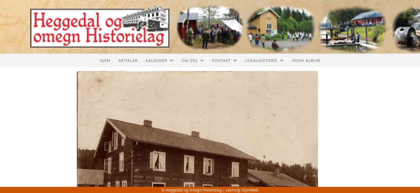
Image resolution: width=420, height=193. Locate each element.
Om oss (192, 60)
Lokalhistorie (264, 60)
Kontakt (224, 60)
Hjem (105, 60)
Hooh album (306, 60)
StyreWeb (250, 189)
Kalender (159, 60)
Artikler (128, 60)
